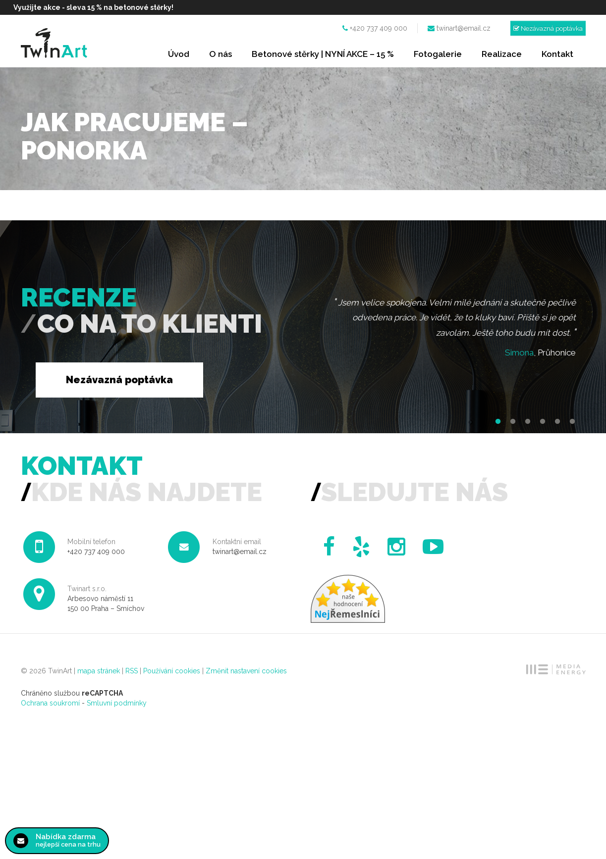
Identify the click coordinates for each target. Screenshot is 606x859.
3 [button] (528, 422)
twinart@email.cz (464, 28)
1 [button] (498, 422)
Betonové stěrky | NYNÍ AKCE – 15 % (323, 54)
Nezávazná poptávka (548, 28)
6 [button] (572, 422)
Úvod (178, 54)
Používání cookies (171, 671)
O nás (220, 54)
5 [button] (557, 422)
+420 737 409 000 (378, 28)
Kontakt (557, 54)
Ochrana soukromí (50, 703)
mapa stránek (98, 671)
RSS (131, 671)
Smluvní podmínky (117, 703)
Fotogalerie (438, 54)
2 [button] (513, 422)
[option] (448, 330)
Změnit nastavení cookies (246, 671)
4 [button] (543, 422)
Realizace (502, 54)
